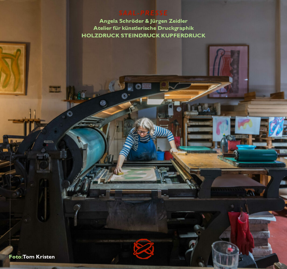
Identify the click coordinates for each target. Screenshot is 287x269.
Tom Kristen (39, 256)
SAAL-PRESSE (143, 13)
